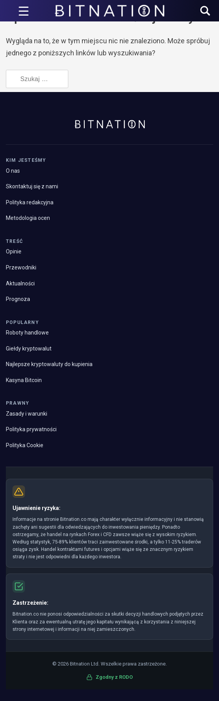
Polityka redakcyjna (29, 202)
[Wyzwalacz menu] (23, 11)
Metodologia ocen (28, 218)
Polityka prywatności (31, 429)
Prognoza (18, 299)
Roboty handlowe (27, 332)
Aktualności (20, 283)
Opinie (13, 251)
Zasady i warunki (26, 414)
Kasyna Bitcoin (24, 380)
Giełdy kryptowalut (29, 348)
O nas (13, 171)
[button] (205, 11)
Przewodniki (21, 267)
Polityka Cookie (24, 445)
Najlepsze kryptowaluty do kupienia (49, 364)
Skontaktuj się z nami (32, 186)
